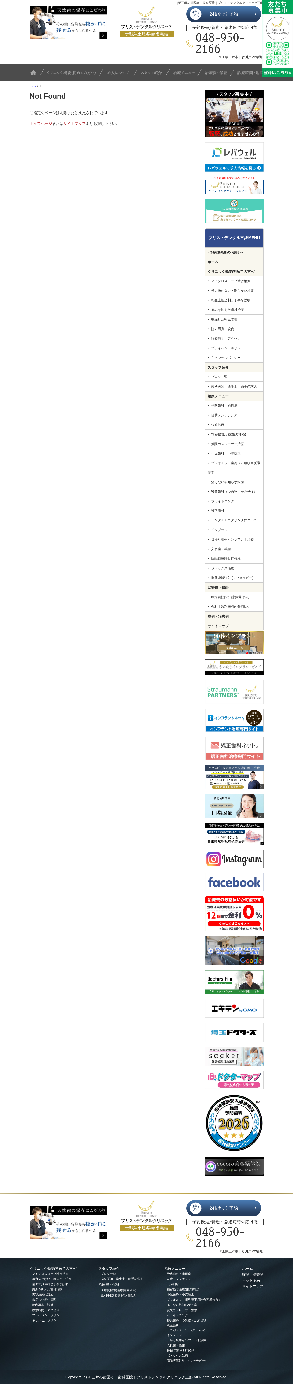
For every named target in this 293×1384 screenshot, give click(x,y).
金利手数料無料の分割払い (230, 606)
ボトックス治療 (222, 568)
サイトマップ (74, 124)
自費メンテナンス (224, 415)
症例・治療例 (218, 616)
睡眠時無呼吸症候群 (226, 559)
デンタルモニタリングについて (234, 520)
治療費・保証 (218, 75)
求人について (120, 75)
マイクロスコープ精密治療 (230, 281)
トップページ (41, 124)
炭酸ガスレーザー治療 (227, 444)
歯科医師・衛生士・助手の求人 (234, 386)
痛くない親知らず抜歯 (227, 482)
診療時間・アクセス (226, 338)
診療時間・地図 (249, 75)
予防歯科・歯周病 (224, 405)
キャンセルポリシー (226, 357)
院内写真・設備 (222, 329)
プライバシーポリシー (227, 348)
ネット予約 (251, 1280)
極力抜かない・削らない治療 (232, 290)
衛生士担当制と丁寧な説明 (230, 300)
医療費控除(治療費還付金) (230, 597)
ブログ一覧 (219, 377)
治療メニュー (186, 75)
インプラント (221, 530)
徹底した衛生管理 (224, 319)
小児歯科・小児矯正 (226, 453)
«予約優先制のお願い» (225, 252)
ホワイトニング (222, 501)
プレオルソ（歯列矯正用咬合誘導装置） (234, 467)
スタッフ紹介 (154, 75)
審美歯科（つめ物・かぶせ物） (234, 491)
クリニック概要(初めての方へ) (73, 75)
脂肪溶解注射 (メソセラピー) (232, 578)
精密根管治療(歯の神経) (228, 434)
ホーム (213, 262)
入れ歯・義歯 (221, 549)
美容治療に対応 (42, 1294)
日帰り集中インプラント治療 (232, 539)
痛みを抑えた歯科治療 (227, 310)
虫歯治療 (217, 425)
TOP (37, 75)
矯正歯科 (217, 511)
